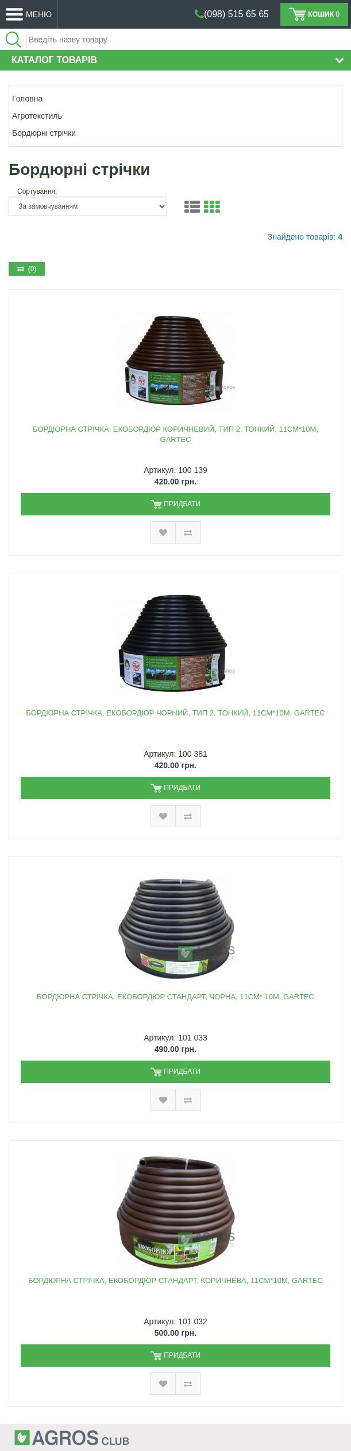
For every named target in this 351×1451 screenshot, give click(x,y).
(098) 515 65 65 (236, 14)
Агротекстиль (37, 115)
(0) (26, 269)
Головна (27, 98)
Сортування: (37, 191)
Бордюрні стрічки (44, 133)
